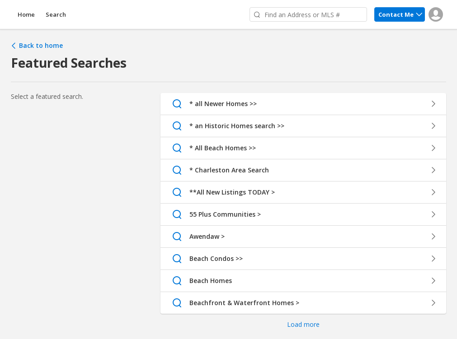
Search (56, 14)
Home (26, 14)
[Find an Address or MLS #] (308, 14)
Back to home (37, 45)
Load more (303, 324)
